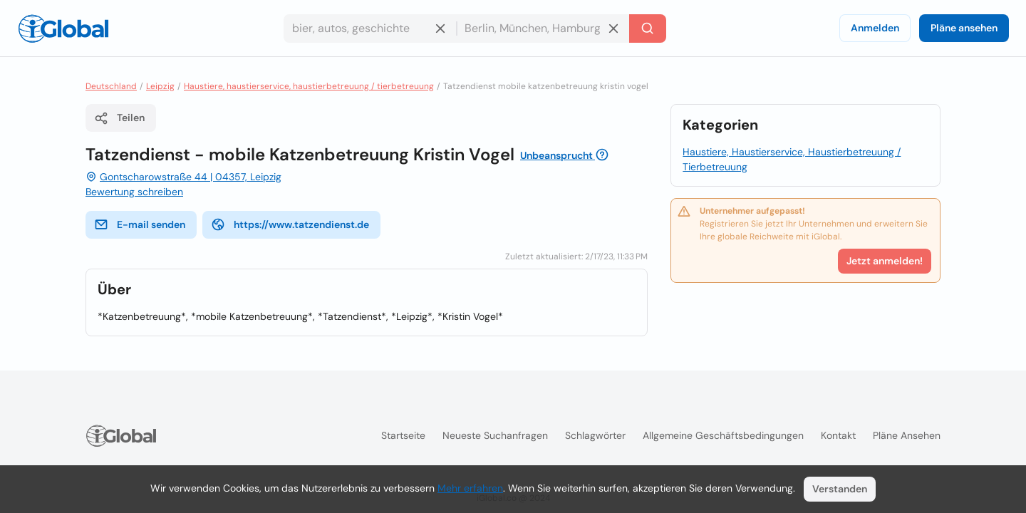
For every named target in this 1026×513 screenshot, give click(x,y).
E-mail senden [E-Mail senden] (139, 224)
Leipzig (160, 86)
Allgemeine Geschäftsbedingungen (723, 435)
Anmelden (875, 27)
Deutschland (111, 86)
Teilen (119, 118)
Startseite (403, 435)
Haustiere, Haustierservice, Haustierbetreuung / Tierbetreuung (792, 159)
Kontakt (838, 435)
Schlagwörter (595, 435)
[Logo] (63, 28)
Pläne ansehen (964, 27)
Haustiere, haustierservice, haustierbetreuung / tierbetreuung (309, 86)
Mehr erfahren (470, 488)
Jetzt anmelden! (884, 260)
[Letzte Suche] (647, 28)
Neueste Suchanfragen (495, 435)
